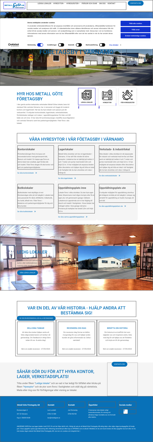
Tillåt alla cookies (135, 5)
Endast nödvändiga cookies (135, 17)
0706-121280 (51, 414)
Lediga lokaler (42, 383)
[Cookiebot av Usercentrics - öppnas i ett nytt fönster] (13, 26)
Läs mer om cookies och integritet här (67, 431)
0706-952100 (72, 414)
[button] (27, 173)
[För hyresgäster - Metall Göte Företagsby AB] (127, 104)
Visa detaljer (113, 27)
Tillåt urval (135, 11)
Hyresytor (29, 386)
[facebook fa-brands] (124, 411)
